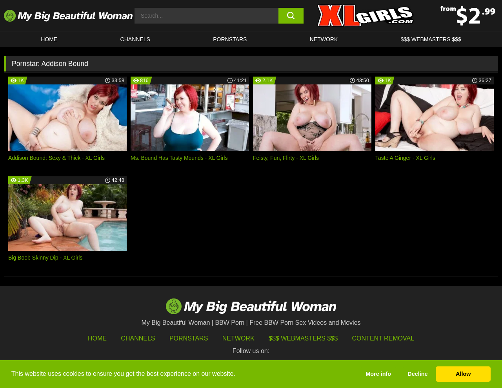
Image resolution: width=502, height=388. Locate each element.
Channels (138, 338)
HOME (49, 39)
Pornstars (230, 39)
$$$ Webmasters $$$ (303, 338)
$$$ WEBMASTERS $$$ (431, 39)
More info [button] (378, 374)
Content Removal (383, 338)
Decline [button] (417, 374)
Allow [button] (463, 374)
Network (324, 39)
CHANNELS (135, 39)
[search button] (291, 16)
